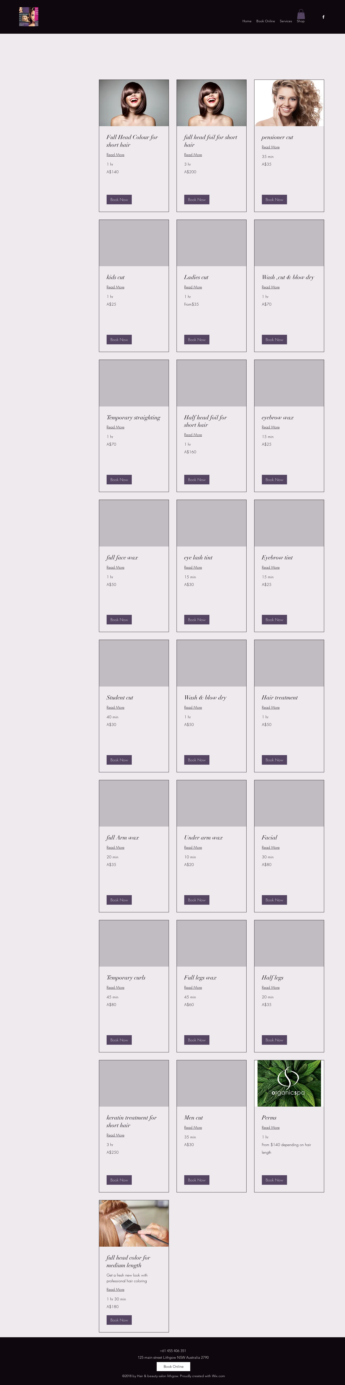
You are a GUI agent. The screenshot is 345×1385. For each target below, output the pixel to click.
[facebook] (323, 17)
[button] (301, 14)
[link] (134, 141)
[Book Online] (173, 1366)
